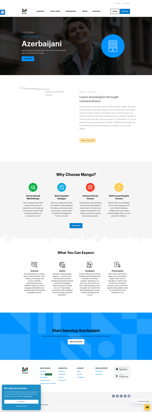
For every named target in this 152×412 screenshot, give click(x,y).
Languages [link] (40, 11)
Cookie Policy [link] (28, 396)
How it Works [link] (55, 11)
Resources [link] (96, 11)
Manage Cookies (21, 406)
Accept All (21, 401)
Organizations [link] (71, 11)
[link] (2, 12)
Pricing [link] (84, 11)
